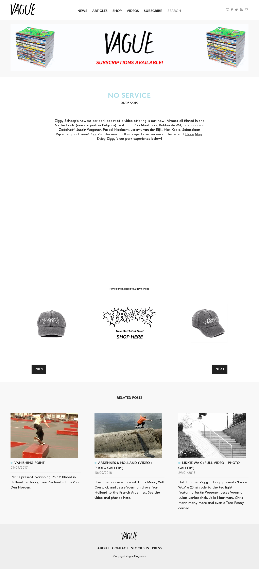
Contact (120, 548)
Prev (39, 369)
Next (219, 369)
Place (189, 134)
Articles (99, 11)
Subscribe (153, 11)
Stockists (140, 548)
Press (157, 548)
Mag (198, 134)
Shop (117, 11)
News (82, 11)
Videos (133, 11)
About (103, 548)
